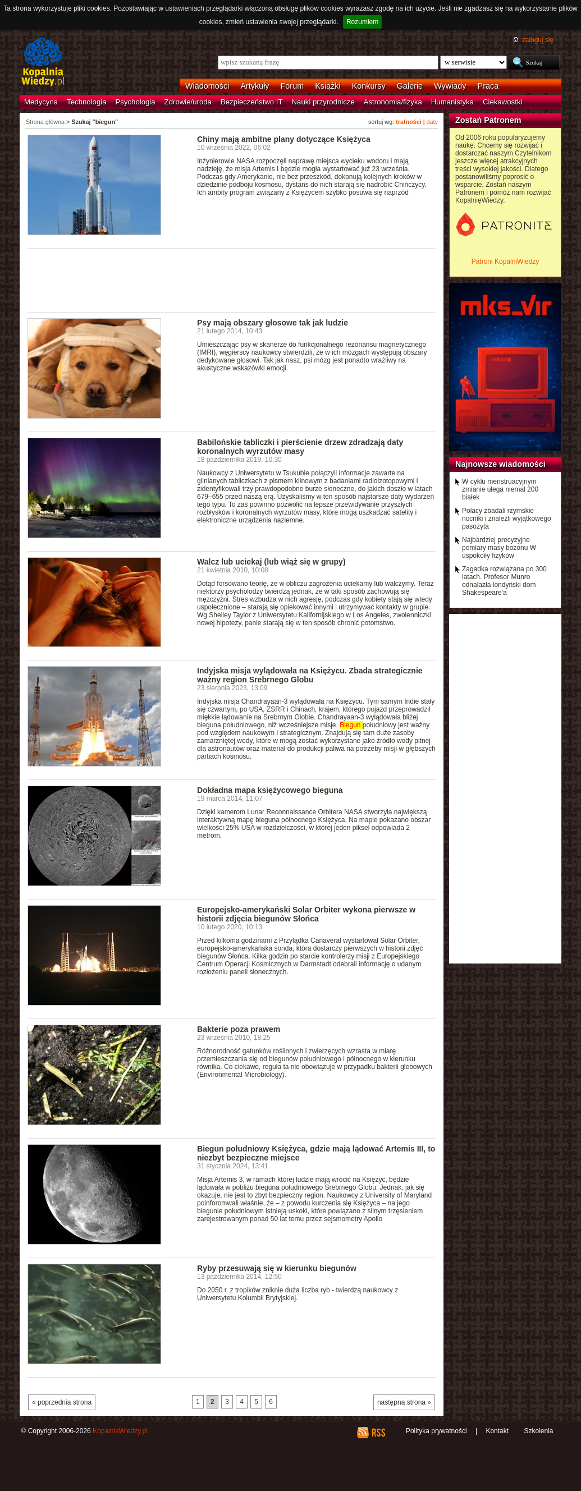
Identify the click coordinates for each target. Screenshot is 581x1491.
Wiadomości (207, 85)
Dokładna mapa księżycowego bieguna (270, 790)
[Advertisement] (232, 279)
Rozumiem (362, 22)
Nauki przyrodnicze (323, 102)
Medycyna (41, 102)
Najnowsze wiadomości (500, 464)
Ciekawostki (502, 102)
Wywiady (450, 85)
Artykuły (254, 85)
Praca (488, 85)
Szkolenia (538, 1431)
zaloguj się (537, 40)
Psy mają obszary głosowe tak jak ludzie (272, 322)
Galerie (410, 85)
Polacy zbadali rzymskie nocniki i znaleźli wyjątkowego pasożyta (506, 518)
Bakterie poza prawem (238, 1029)
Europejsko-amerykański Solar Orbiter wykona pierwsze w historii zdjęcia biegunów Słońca (306, 914)
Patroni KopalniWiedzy (505, 261)
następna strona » (404, 1402)
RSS (378, 1432)
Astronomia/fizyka (393, 102)
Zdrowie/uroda (188, 102)
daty (432, 121)
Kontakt (497, 1431)
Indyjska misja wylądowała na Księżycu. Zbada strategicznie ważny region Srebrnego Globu (310, 675)
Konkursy (369, 85)
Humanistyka (452, 102)
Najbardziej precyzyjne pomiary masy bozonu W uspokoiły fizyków (499, 547)
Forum (292, 85)
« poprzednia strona (62, 1402)
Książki (328, 85)
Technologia (86, 102)
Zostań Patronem (488, 120)
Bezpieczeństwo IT (252, 102)
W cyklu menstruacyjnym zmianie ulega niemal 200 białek (500, 489)
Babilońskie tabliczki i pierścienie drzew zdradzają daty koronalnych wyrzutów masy (300, 447)
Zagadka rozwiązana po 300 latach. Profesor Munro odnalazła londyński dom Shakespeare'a (504, 581)
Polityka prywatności (436, 1431)
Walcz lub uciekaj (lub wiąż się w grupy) (271, 561)
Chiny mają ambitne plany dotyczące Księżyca (283, 139)
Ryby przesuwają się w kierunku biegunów (276, 1268)
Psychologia (135, 102)
